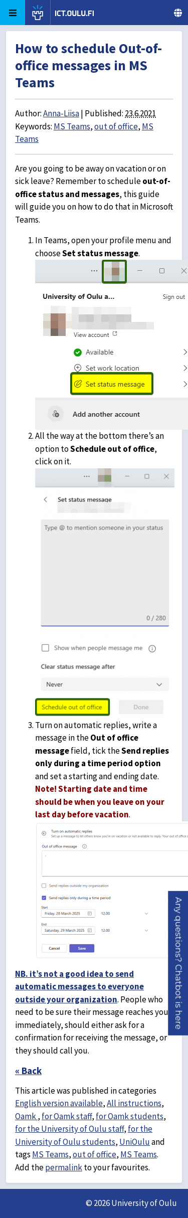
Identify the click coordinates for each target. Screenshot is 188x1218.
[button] (178, 963)
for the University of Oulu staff (69, 1128)
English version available (59, 1103)
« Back (28, 1071)
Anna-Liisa (61, 113)
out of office (116, 126)
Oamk (26, 1116)
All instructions (134, 1103)
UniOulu (134, 1141)
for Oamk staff (67, 1116)
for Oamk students (129, 1116)
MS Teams (72, 126)
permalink (63, 1167)
